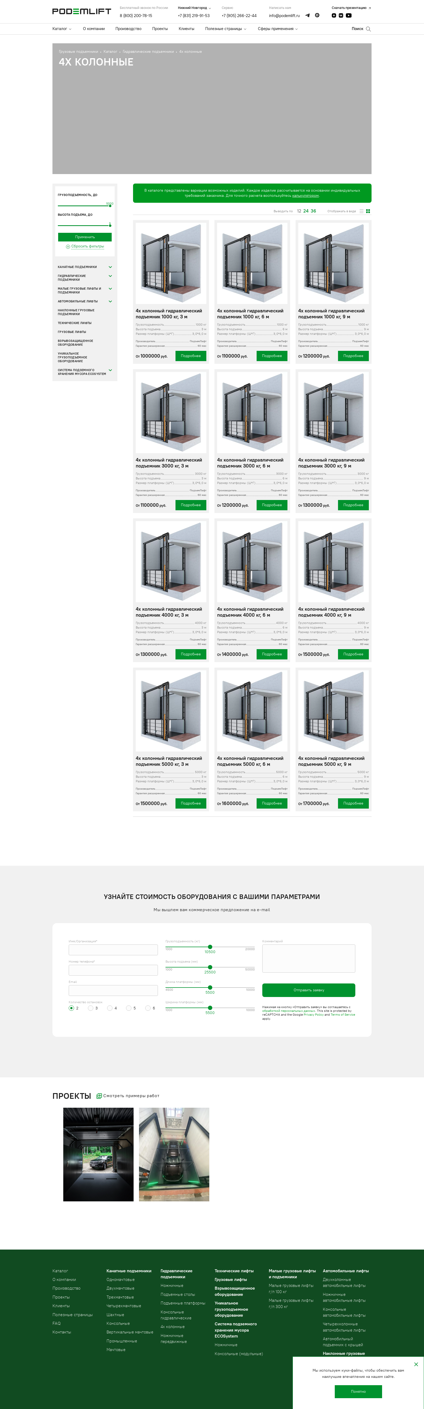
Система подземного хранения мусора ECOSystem (82, 372)
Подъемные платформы (183, 1303)
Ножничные (172, 1285)
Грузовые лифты (72, 332)
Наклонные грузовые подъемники (76, 312)
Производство (128, 28)
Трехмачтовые (120, 1297)
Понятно (358, 1391)
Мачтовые (116, 1349)
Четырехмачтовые (124, 1305)
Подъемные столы (178, 1294)
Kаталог (60, 1270)
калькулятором (305, 195)
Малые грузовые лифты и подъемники (79, 290)
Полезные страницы (223, 28)
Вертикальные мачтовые (130, 1332)
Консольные (118, 1323)
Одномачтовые (121, 1279)
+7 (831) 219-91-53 (194, 15)
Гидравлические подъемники (72, 278)
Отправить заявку (309, 990)
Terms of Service (343, 1014)
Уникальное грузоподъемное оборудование (72, 357)
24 (306, 211)
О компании (94, 28)
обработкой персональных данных (288, 1011)
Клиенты (186, 28)
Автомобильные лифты (78, 301)
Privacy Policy (314, 1014)
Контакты (61, 1332)
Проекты (160, 28)
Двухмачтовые (120, 1288)
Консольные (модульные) (239, 1353)
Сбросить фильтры (87, 246)
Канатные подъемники (77, 267)
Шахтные (115, 1314)
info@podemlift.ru (284, 15)
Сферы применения (275, 28)
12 (299, 211)
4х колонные (173, 1326)
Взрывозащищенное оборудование (75, 342)
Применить (85, 237)
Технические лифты (75, 323)
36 (313, 211)
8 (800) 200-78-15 (136, 15)
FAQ (56, 1323)
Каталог (59, 28)
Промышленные (122, 1341)
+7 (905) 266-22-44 (239, 15)
